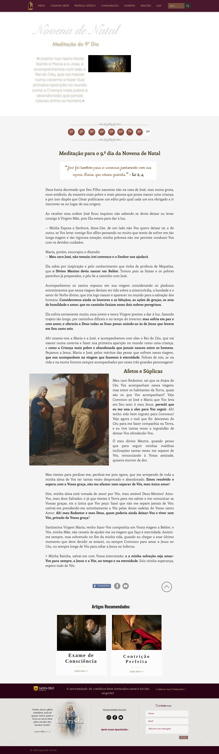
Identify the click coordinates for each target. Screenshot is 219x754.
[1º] (71, 132)
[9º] (147, 132)
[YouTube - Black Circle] (120, 717)
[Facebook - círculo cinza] (117, 586)
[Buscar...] (173, 6)
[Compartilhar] (102, 586)
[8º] (139, 132)
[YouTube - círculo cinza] (125, 586)
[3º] (91, 132)
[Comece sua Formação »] (171, 689)
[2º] (81, 132)
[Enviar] (183, 737)
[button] (115, 729)
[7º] (129, 132)
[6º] (120, 132)
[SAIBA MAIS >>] (81, 671)
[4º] (101, 132)
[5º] (111, 132)
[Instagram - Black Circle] (109, 717)
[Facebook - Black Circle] (114, 717)
